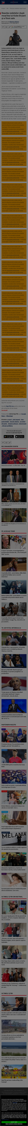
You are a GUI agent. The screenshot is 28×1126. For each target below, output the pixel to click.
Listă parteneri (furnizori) (4, 1119)
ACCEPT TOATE (14, 1122)
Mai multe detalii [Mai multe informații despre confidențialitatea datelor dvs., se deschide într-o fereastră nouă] (15, 1102)
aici (13, 1107)
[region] (14, 1110)
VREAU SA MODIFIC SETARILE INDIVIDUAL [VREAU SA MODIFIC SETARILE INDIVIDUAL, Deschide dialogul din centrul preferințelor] (14, 1123)
